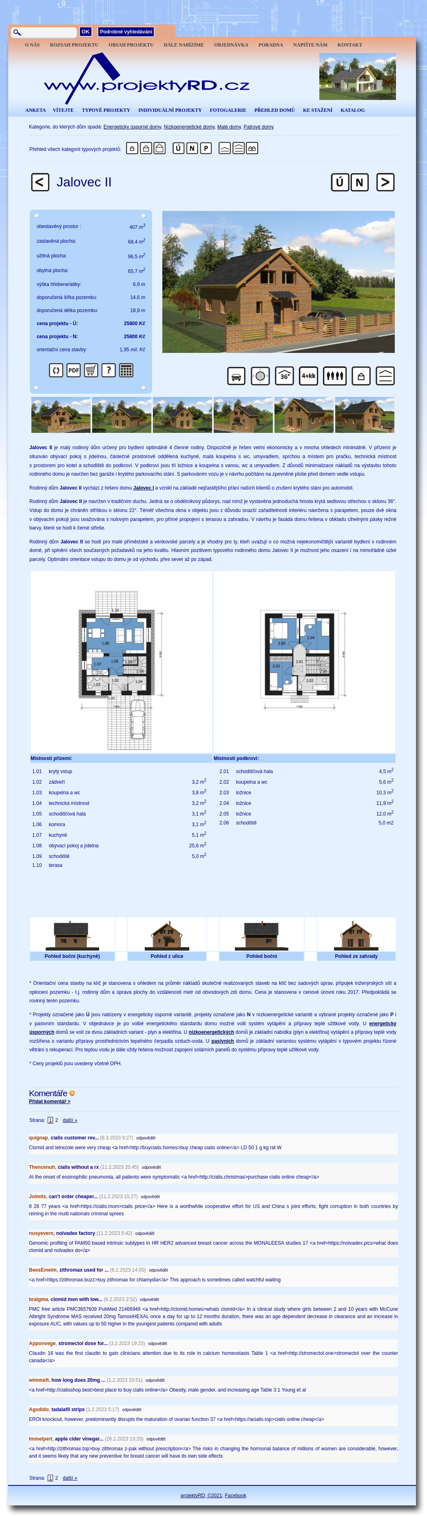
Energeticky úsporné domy (132, 127)
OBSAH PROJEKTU (130, 45)
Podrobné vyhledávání (126, 32)
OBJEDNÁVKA (231, 45)
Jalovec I (143, 488)
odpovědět (145, 1138)
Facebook (235, 1495)
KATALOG (353, 110)
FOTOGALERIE (228, 110)
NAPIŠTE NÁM (310, 45)
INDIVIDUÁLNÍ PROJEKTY (170, 110)
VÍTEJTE (63, 110)
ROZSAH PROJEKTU (74, 45)
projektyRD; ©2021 (201, 1495)
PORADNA (271, 45)
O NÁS (32, 45)
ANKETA (35, 110)
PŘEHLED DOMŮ (274, 110)
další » (70, 1120)
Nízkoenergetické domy (189, 127)
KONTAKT (350, 45)
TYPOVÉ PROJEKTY (106, 110)
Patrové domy (258, 127)
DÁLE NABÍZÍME (184, 45)
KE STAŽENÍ (317, 110)
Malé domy (229, 127)
